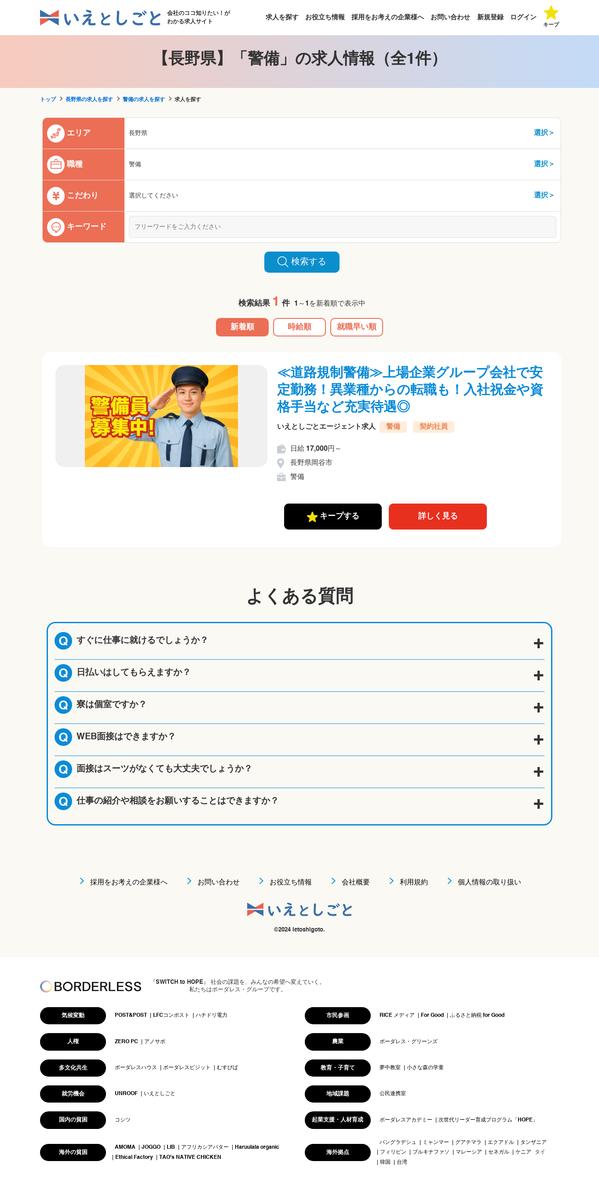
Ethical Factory (134, 1157)
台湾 (402, 1162)
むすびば (227, 1067)
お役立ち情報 (325, 17)
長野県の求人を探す (89, 99)
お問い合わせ (450, 17)
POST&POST (131, 1015)
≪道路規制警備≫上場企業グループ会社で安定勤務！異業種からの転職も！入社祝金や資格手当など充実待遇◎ (410, 390)
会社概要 (356, 882)
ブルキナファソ (431, 1152)
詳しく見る (438, 516)
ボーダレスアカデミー (406, 1120)
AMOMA (125, 1147)
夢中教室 (390, 1067)
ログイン (523, 17)
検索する (302, 261)
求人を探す (282, 17)
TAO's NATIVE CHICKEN (190, 1157)
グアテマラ (468, 1142)
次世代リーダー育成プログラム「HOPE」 (488, 1120)
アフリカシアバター (205, 1147)
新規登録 (490, 17)
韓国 (385, 1162)
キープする (333, 516)
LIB (171, 1147)
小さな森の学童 (425, 1067)
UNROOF (126, 1093)
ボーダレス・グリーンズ (409, 1042)
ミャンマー (436, 1142)
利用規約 (414, 882)
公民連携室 (393, 1093)
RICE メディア (397, 1015)
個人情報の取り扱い (489, 882)
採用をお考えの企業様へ (387, 17)
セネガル (498, 1152)
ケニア (523, 1152)
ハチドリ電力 (211, 1015)
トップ (48, 99)
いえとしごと (159, 1093)
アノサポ (154, 1042)
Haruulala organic (257, 1147)
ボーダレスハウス (136, 1067)
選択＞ (544, 133)
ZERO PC (126, 1042)
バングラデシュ (398, 1142)
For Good (432, 1015)
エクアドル (501, 1142)
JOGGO (151, 1147)
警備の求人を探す (144, 99)
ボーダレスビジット (187, 1067)
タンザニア (533, 1142)
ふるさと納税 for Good (477, 1015)
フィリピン (393, 1152)
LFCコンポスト (171, 1015)
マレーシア (469, 1152)
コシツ (123, 1120)
